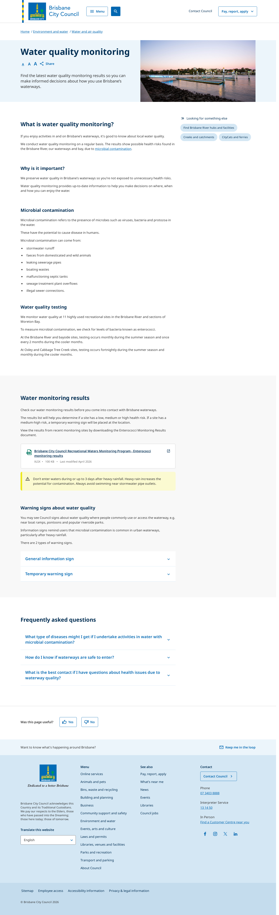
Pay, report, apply (238, 11)
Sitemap (27, 891)
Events (145, 797)
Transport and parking (97, 860)
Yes (67, 722)
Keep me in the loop (237, 747)
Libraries (146, 805)
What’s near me (151, 782)
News (144, 789)
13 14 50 (206, 807)
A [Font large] (35, 63)
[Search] (115, 11)
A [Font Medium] (29, 64)
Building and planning (96, 797)
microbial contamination (113, 149)
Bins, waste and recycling (99, 789)
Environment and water (98, 821)
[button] (46, 63)
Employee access (50, 891)
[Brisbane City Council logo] (50, 11)
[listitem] (208, 128)
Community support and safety (103, 813)
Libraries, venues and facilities (102, 844)
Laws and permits (93, 836)
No (89, 722)
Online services (91, 774)
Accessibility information (86, 891)
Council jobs (149, 813)
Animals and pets (93, 782)
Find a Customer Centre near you (224, 822)
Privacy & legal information (129, 891)
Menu (97, 11)
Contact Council (200, 11)
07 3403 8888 (209, 793)
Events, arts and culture (98, 829)
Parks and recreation (96, 852)
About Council (90, 868)
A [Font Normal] (23, 64)
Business (87, 805)
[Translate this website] (48, 840)
